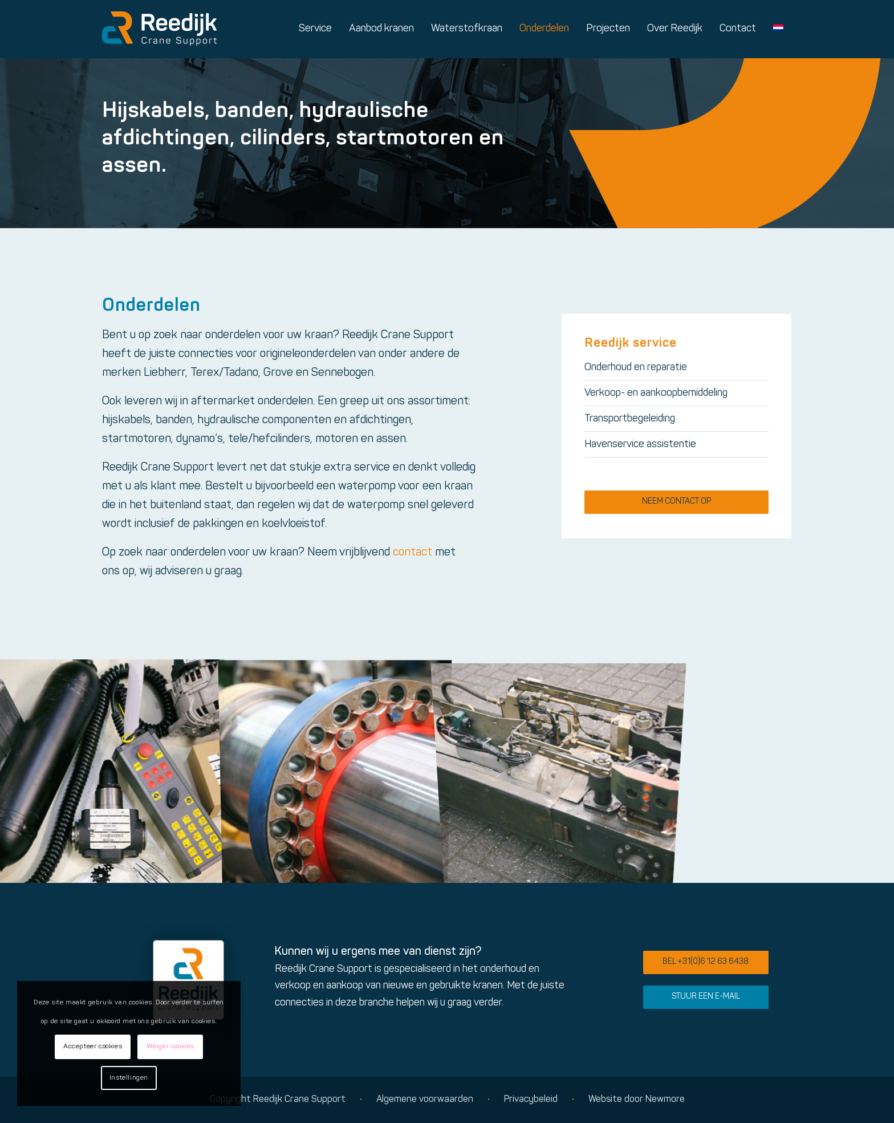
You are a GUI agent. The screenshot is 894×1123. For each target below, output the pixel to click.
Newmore (665, 1099)
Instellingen (128, 1078)
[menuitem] (315, 29)
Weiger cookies (170, 1046)
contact (412, 552)
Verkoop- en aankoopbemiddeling (656, 393)
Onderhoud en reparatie (635, 367)
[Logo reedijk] (159, 29)
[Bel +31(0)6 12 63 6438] (706, 962)
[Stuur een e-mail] (706, 997)
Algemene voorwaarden (424, 1099)
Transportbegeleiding (629, 418)
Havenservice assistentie (640, 444)
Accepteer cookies (92, 1046)
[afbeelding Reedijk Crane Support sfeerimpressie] (112, 771)
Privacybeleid (531, 1099)
